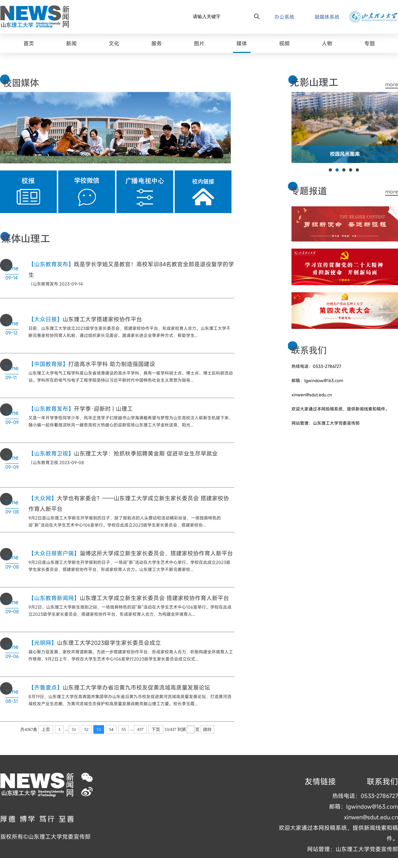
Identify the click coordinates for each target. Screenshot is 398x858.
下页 (156, 729)
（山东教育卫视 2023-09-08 (56, 462)
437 (140, 729)
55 (123, 729)
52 (86, 729)
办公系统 (284, 16)
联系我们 (382, 781)
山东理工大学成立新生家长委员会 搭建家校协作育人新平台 (128, 598)
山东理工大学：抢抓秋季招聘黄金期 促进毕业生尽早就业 (123, 453)
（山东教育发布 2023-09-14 (55, 284)
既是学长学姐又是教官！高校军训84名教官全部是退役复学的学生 (131, 269)
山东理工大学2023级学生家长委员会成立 (94, 643)
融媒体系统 (327, 16)
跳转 (207, 729)
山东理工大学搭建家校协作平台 (85, 319)
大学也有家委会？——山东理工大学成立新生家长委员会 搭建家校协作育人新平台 (128, 503)
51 (74, 729)
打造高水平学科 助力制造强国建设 (91, 364)
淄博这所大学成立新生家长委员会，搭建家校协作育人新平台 (130, 553)
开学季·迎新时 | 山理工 (80, 409)
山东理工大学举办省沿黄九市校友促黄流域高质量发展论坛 (119, 687)
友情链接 (320, 781)
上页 (46, 729)
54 (111, 729)
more (391, 84)
